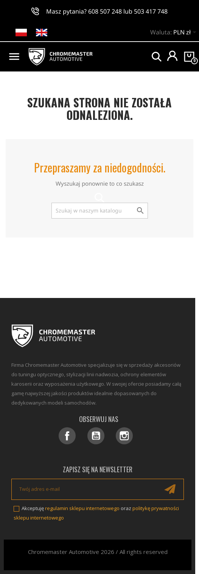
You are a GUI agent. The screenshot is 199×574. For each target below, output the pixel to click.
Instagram (124, 436)
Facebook (67, 436)
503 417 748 (151, 11)
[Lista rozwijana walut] (186, 32)
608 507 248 (105, 11)
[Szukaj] (99, 211)
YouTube (96, 436)
